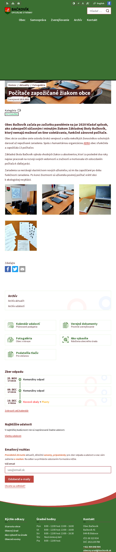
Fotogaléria (12, 61)
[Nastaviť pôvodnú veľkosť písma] (83, 3)
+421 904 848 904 (91, 493)
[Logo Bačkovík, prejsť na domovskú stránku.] (18, 10)
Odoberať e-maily (19, 426)
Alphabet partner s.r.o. (99, 535)
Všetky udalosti (13, 382)
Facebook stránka (92, 500)
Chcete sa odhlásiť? (15, 432)
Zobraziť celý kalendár (17, 357)
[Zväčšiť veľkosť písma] (87, 3)
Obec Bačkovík (103, 539)
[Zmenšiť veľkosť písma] (79, 3)
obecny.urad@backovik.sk (97, 497)
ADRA (87, 90)
